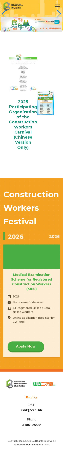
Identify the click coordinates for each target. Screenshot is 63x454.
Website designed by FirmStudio (31, 444)
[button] (59, 14)
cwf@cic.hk (31, 410)
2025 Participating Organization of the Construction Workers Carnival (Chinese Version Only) (23, 124)
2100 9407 (31, 425)
